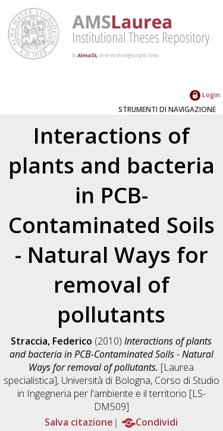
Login (205, 94)
